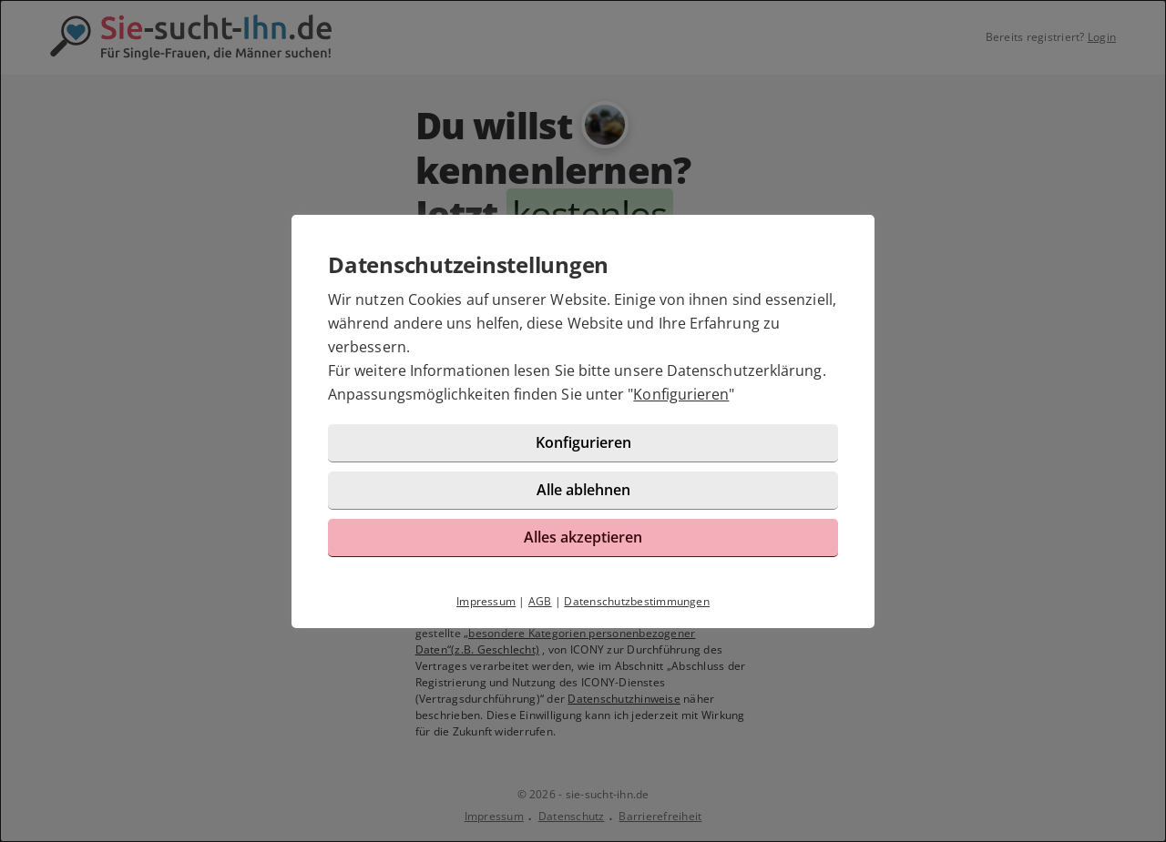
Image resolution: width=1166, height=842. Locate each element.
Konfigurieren (681, 394)
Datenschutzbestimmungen (637, 601)
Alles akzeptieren (583, 537)
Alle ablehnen (583, 490)
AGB (540, 601)
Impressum (486, 601)
